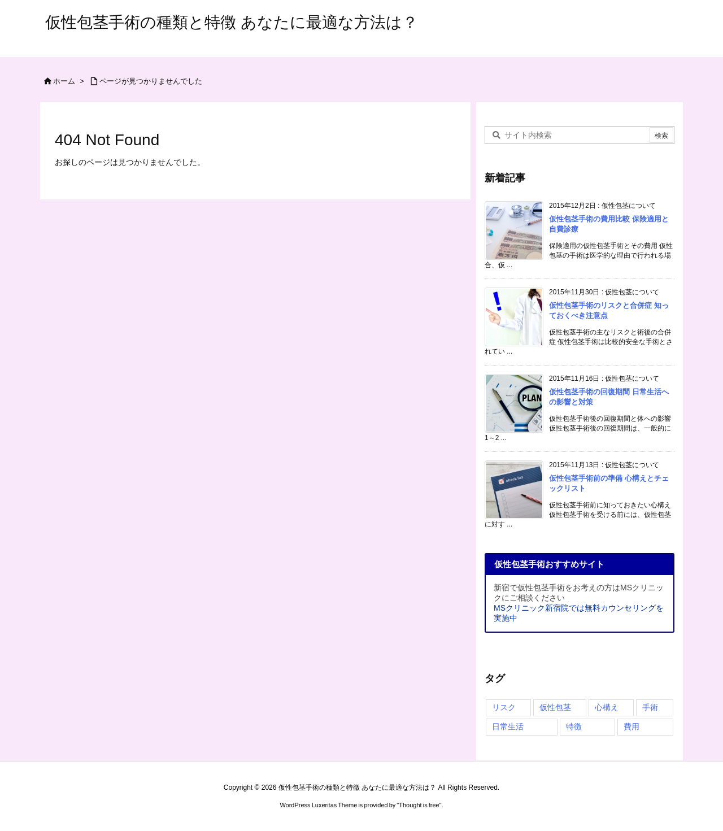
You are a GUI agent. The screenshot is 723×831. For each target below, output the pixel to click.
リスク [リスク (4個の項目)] (504, 707)
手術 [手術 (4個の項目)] (650, 707)
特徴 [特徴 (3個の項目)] (574, 726)
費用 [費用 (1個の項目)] (631, 726)
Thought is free (419, 805)
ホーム (64, 81)
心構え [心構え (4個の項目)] (607, 707)
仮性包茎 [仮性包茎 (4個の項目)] (555, 707)
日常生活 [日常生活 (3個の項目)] (508, 726)
